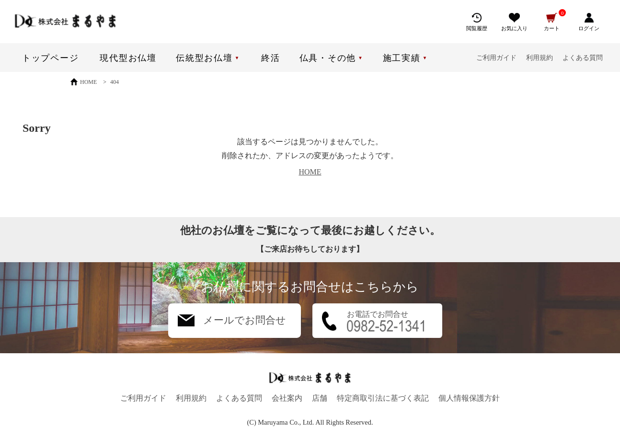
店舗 (319, 398)
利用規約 (539, 57)
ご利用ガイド (496, 57)
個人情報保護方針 (469, 398)
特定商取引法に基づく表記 (383, 398)
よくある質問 (583, 57)
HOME (310, 172)
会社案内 (287, 398)
